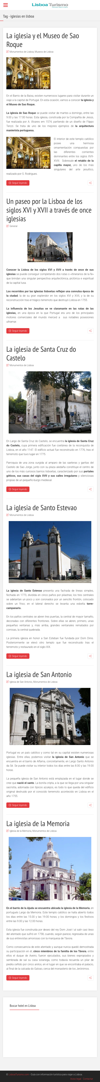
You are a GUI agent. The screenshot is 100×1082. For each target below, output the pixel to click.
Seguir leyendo (18, 183)
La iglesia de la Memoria (38, 823)
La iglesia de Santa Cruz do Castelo (41, 353)
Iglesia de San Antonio (21, 682)
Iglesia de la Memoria (20, 831)
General (13, 226)
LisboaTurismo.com (19, 1074)
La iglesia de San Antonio (39, 674)
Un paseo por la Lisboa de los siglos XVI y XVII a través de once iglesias (49, 209)
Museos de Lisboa (44, 51)
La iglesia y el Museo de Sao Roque (42, 39)
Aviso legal (75, 1078)
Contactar (88, 1078)
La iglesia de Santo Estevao (41, 507)
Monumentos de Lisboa (22, 51)
